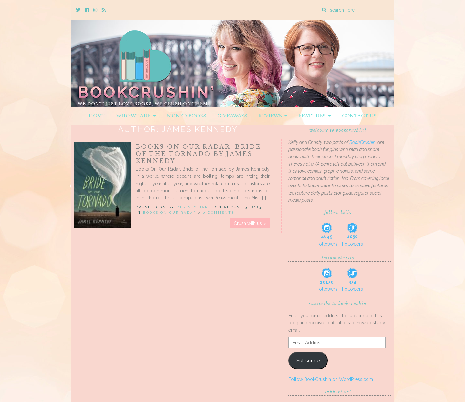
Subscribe (308, 360)
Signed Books (186, 116)
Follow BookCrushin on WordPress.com (330, 379)
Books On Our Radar (169, 212)
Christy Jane (194, 207)
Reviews (272, 116)
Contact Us (359, 116)
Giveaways (232, 116)
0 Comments (218, 212)
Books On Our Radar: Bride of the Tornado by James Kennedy (198, 154)
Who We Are (136, 116)
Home (97, 116)
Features (314, 116)
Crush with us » (250, 223)
